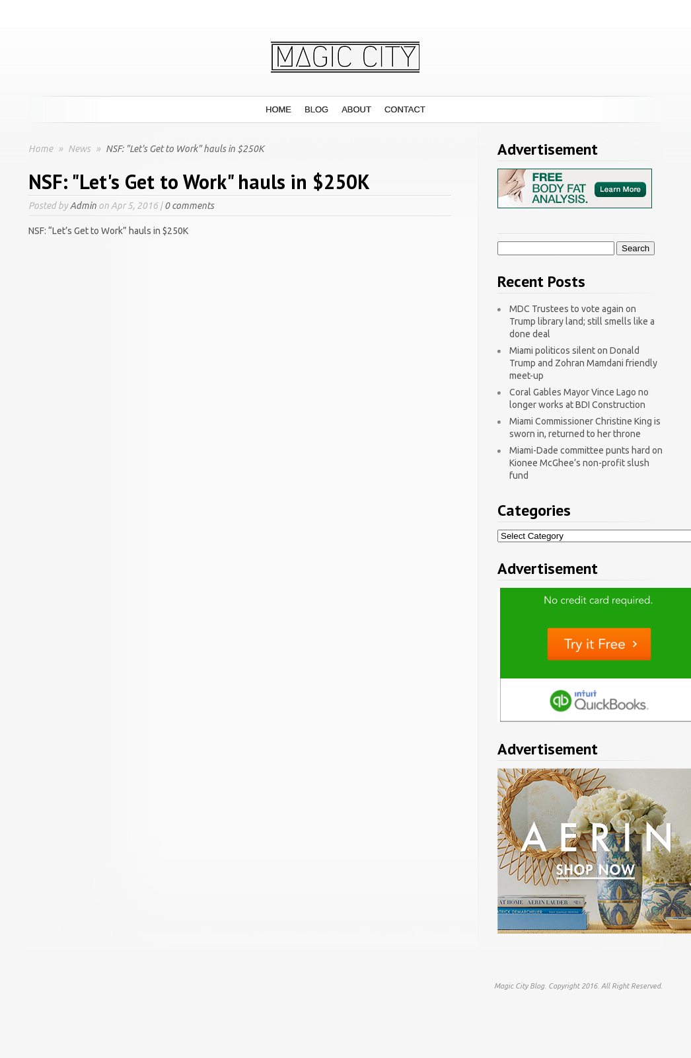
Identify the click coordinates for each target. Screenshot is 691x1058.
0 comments (189, 205)
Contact (404, 109)
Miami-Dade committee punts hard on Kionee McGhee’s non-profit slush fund (586, 463)
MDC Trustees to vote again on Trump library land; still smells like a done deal (582, 321)
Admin (83, 205)
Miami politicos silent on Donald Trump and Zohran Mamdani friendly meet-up (583, 363)
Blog (316, 109)
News (80, 148)
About (356, 109)
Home (278, 109)
